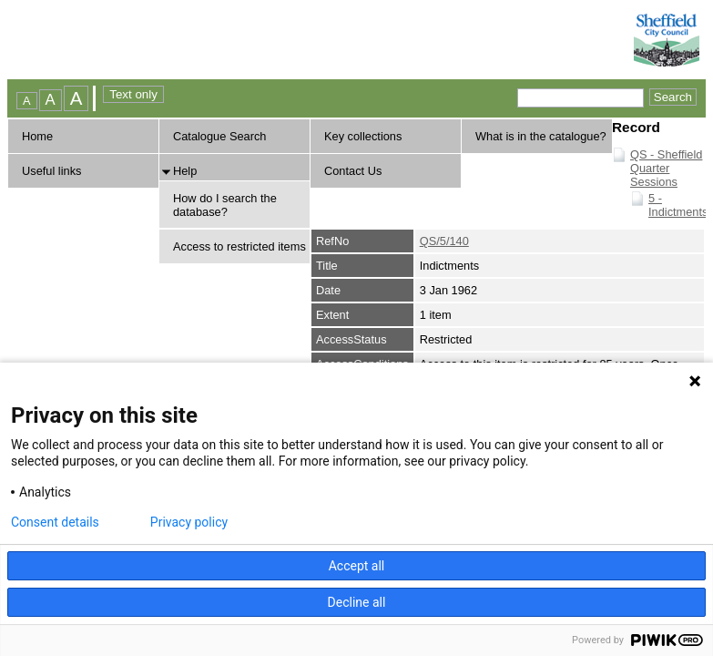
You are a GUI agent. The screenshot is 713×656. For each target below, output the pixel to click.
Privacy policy (189, 522)
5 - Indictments (678, 205)
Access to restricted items (239, 246)
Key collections (363, 136)
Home (37, 136)
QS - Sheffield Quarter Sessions (666, 168)
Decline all (357, 602)
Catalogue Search (219, 136)
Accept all (357, 566)
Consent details (55, 522)
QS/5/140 (444, 241)
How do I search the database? (225, 205)
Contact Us (353, 171)
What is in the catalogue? (540, 136)
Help (185, 171)
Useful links (51, 171)
